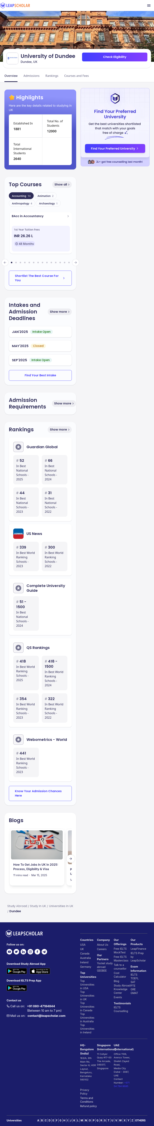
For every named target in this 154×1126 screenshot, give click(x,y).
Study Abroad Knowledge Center (122, 989)
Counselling (121, 1011)
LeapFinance (138, 948)
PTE (133, 985)
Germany (85, 966)
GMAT (134, 993)
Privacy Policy (84, 1091)
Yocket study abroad (105, 965)
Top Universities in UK (87, 995)
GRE (133, 989)
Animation (46, 196)
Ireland (84, 962)
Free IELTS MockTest (120, 950)
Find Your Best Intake (40, 375)
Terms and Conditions (86, 1099)
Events (118, 997)
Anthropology (22, 203)
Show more (60, 312)
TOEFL (135, 978)
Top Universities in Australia (87, 1017)
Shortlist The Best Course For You (40, 278)
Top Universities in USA (87, 984)
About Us (102, 944)
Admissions (31, 76)
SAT (133, 982)
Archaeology (48, 203)
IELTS (117, 1007)
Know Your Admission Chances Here (38, 793)
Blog (116, 981)
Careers (102, 949)
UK (82, 949)
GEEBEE (102, 970)
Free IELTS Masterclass (121, 958)
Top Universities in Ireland (87, 1028)
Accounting (21, 196)
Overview (10, 76)
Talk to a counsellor (120, 966)
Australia (85, 957)
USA (83, 944)
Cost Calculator (120, 974)
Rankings (51, 76)
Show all (62, 184)
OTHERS (140, 1120)
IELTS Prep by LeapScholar (138, 957)
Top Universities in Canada (87, 1006)
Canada (85, 953)
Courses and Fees (76, 76)
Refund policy (88, 1106)
